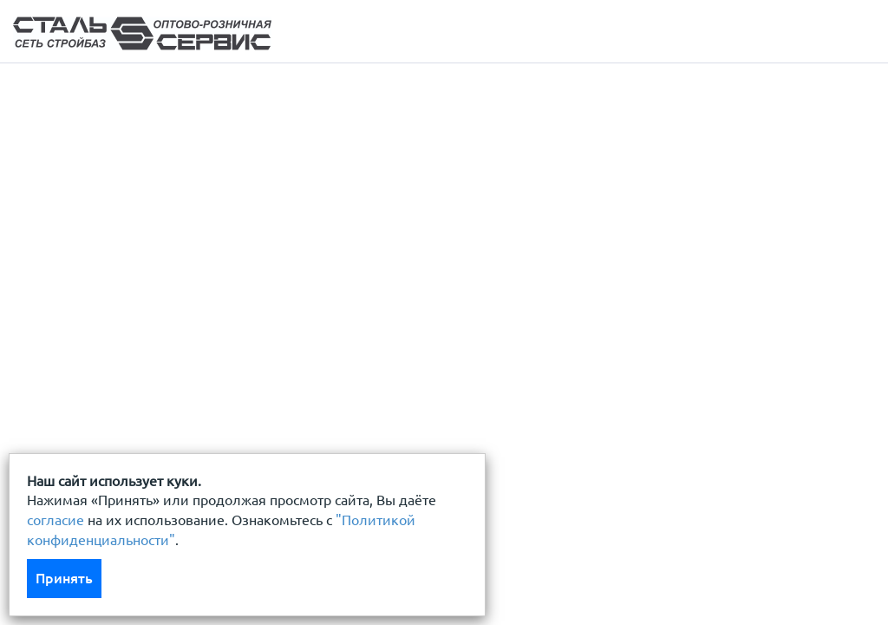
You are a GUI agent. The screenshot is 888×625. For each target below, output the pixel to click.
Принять (64, 578)
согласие (55, 520)
